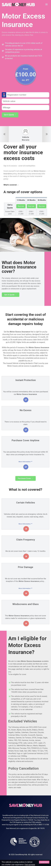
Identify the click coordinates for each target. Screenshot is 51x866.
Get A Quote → (10, 115)
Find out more (26, 865)
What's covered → (11, 185)
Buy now (21, 206)
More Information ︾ (25, 461)
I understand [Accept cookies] (44, 862)
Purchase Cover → (25, 478)
